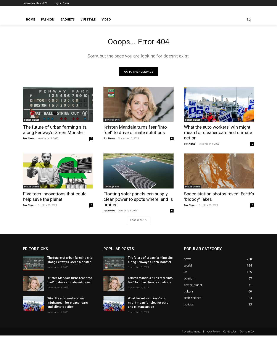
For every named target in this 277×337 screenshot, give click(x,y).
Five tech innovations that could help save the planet (55, 198)
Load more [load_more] (138, 221)
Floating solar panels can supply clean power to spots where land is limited (138, 201)
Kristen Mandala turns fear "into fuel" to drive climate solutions (135, 131)
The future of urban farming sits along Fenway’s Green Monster (55, 131)
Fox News (28, 139)
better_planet (31, 121)
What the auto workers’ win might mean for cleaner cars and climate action (218, 134)
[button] (249, 19)
